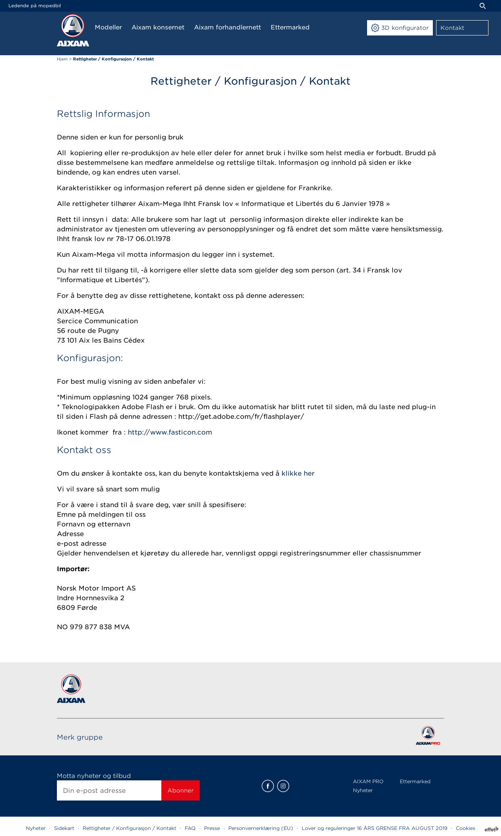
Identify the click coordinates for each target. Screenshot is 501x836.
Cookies (465, 828)
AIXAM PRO (368, 781)
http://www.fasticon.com (170, 432)
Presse (212, 828)
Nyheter (363, 790)
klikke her (298, 473)
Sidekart (64, 828)
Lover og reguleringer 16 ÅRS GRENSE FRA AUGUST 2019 (374, 828)
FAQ (190, 828)
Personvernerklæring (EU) (260, 828)
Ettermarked (415, 781)
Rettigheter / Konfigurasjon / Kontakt (129, 828)
